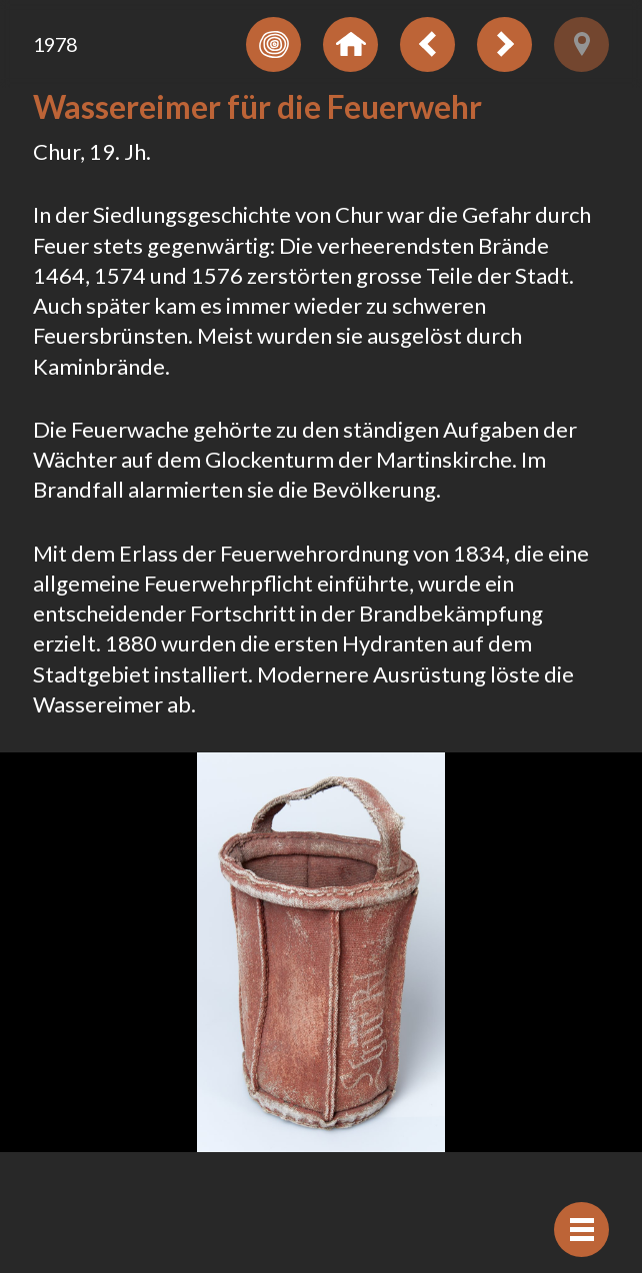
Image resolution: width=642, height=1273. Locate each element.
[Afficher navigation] (581, 1229)
